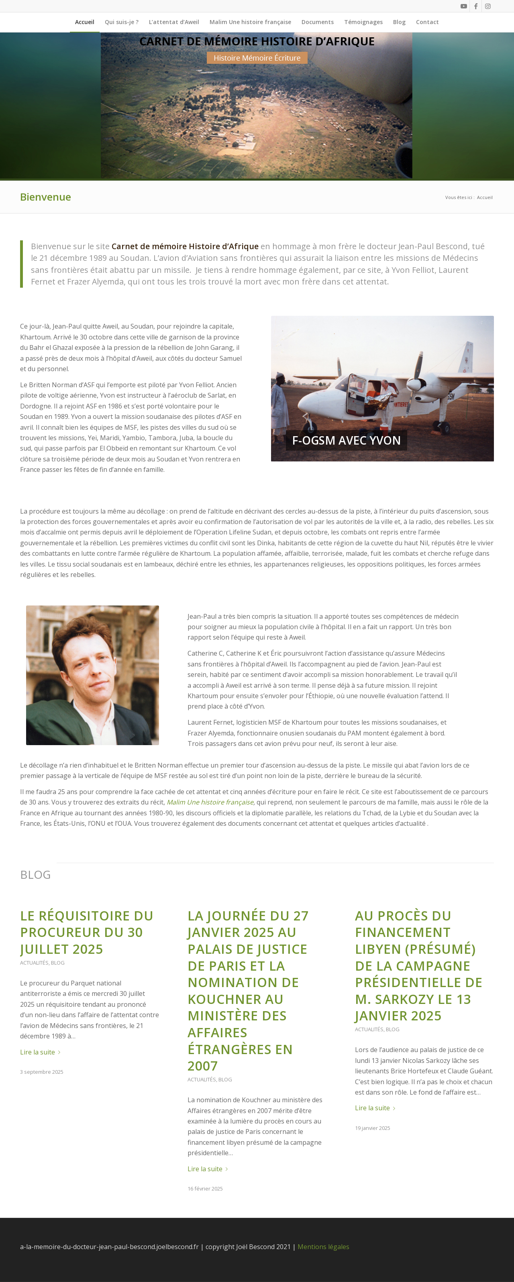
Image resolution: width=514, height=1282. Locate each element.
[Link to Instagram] (488, 6)
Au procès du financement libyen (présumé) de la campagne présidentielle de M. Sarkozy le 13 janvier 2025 (419, 965)
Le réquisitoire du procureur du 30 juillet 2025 (87, 932)
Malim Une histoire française (210, 802)
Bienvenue (45, 196)
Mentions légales (323, 1246)
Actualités (34, 962)
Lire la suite (41, 1052)
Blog (58, 962)
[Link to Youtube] (463, 6)
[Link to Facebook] (475, 6)
